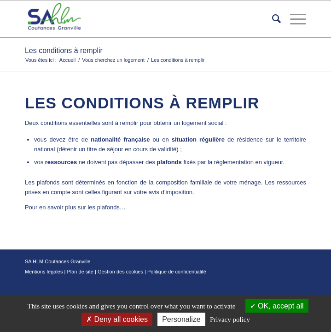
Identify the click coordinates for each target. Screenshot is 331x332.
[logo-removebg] (137, 18)
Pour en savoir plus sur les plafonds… (75, 207)
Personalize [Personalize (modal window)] (181, 319)
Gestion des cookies (120, 271)
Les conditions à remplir (64, 50)
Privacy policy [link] (230, 319)
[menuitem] (272, 18)
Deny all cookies (117, 319)
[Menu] (293, 18)
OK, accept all (277, 306)
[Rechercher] (272, 18)
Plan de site (80, 271)
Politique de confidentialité (176, 271)
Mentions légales (44, 271)
